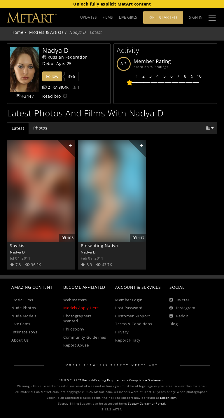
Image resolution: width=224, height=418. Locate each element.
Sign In (196, 17)
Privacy (122, 332)
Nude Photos (23, 307)
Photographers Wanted (77, 319)
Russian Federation (65, 57)
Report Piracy (128, 340)
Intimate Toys (24, 332)
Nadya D (17, 252)
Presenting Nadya (99, 245)
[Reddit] (178, 316)
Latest (18, 128)
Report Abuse (76, 345)
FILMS (108, 17)
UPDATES (88, 17)
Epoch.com (168, 398)
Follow (52, 76)
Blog (173, 323)
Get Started (163, 17)
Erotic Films (22, 300)
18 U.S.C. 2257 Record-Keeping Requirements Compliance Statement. (112, 380)
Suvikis (17, 245)
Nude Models (23, 316)
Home (17, 32)
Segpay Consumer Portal (146, 403)
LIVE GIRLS (128, 17)
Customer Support (132, 316)
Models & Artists (46, 32)
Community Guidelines (84, 337)
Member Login (128, 300)
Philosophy (73, 329)
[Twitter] (179, 300)
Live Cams (20, 323)
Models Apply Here (81, 307)
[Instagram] (182, 308)
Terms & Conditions (133, 323)
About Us (20, 340)
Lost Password (129, 307)
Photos (40, 128)
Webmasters (75, 300)
